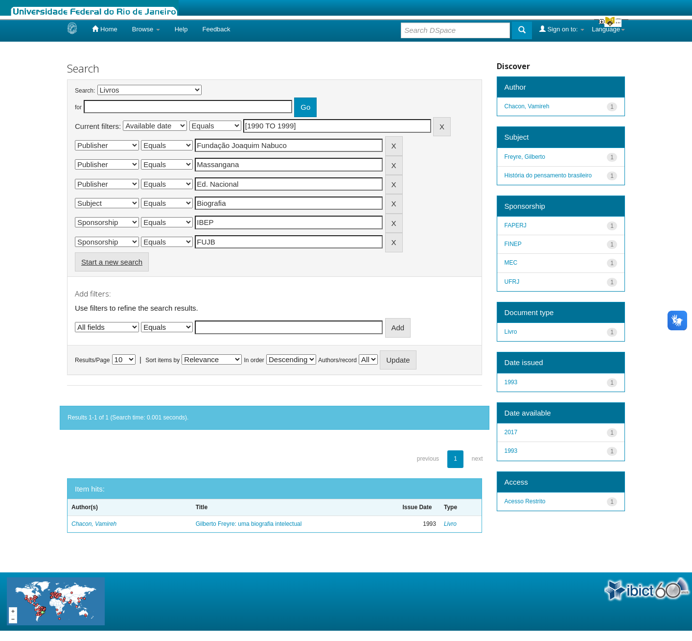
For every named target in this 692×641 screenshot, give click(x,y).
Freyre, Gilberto (525, 156)
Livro (450, 523)
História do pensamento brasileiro (548, 175)
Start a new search (111, 262)
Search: (85, 90)
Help (181, 29)
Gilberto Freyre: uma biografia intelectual (249, 523)
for (78, 107)
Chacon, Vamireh (93, 523)
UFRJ (512, 281)
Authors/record (337, 360)
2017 (511, 432)
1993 (511, 382)
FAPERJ (516, 225)
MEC (511, 262)
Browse (146, 29)
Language (608, 29)
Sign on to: (561, 29)
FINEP (513, 244)
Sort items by (162, 360)
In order (254, 360)
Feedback (216, 29)
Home (104, 29)
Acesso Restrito (525, 501)
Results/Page (92, 360)
